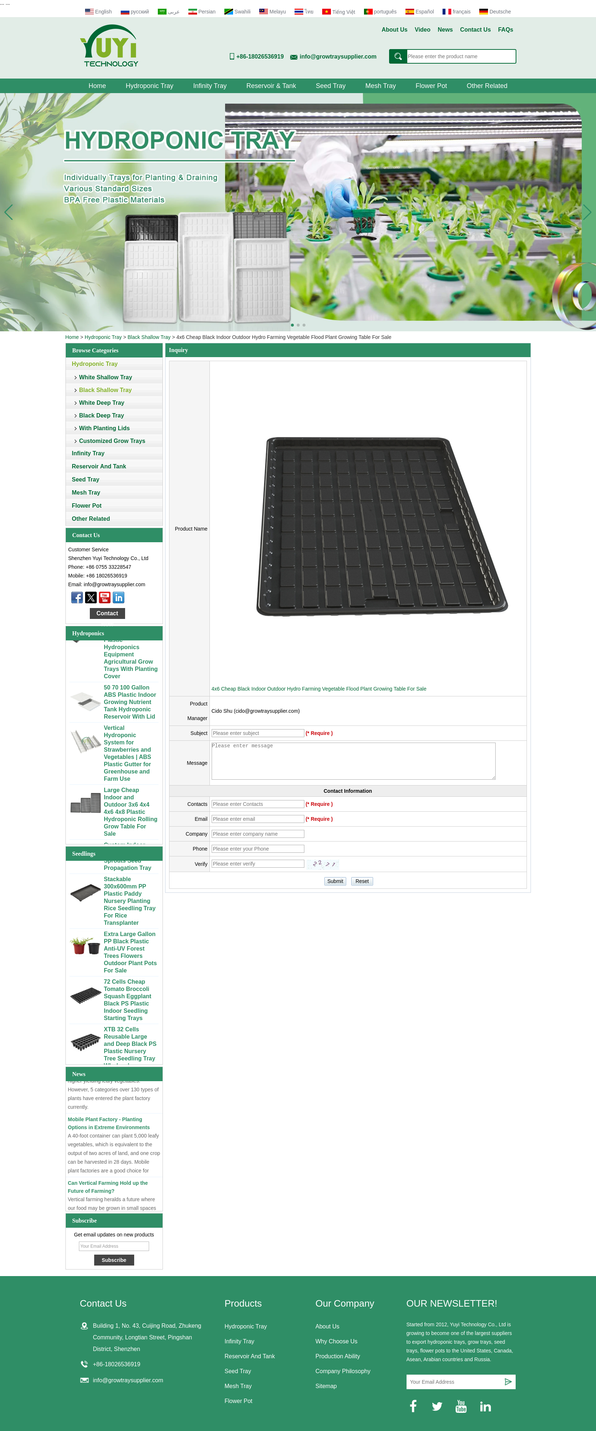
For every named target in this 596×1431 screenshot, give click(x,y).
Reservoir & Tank (271, 85)
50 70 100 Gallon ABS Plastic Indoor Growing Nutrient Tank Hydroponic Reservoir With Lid (130, 703)
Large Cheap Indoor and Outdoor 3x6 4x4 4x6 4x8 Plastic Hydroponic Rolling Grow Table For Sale (131, 813)
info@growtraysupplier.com (338, 56)
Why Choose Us (337, 1341)
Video (423, 30)
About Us (395, 30)
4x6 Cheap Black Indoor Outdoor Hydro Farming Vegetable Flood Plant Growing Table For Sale (319, 689)
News (445, 30)
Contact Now (107, 614)
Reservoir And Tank (99, 466)
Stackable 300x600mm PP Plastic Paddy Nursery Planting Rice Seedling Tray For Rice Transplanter (130, 902)
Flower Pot (431, 85)
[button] (292, 325)
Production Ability (338, 1356)
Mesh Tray (380, 85)
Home (97, 85)
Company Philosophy (343, 1371)
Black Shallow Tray (149, 337)
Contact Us (475, 30)
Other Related (487, 85)
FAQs (505, 30)
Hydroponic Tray (149, 85)
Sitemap (326, 1386)
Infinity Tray (210, 85)
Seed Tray (330, 85)
